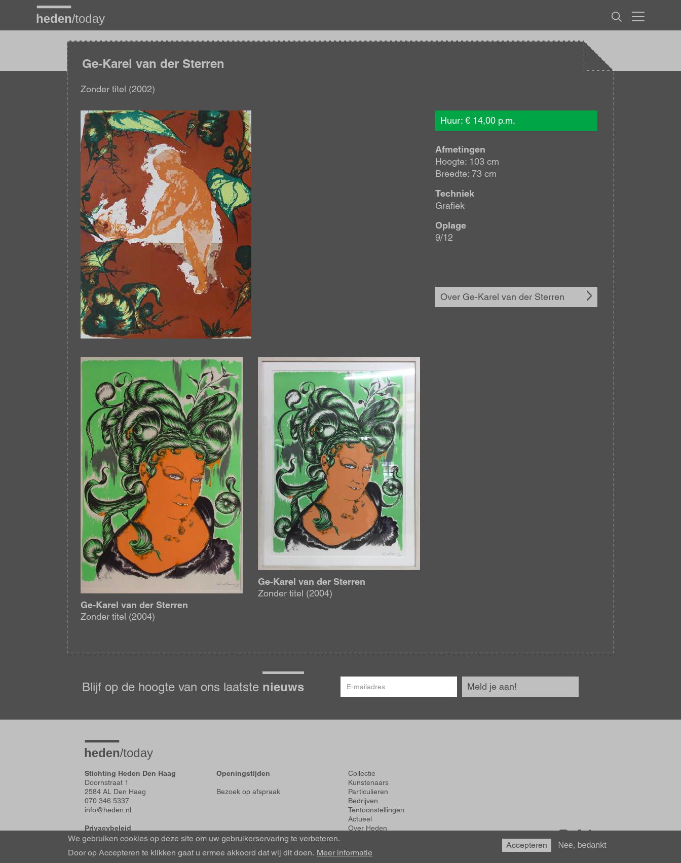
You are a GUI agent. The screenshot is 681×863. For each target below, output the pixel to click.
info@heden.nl (108, 810)
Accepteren (526, 845)
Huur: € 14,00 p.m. (477, 120)
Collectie (361, 773)
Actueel (360, 819)
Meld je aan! (492, 686)
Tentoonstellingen (376, 810)
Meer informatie (344, 852)
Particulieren (368, 791)
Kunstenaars (368, 782)
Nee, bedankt (582, 845)
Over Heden (367, 828)
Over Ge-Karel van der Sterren (502, 296)
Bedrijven (363, 801)
